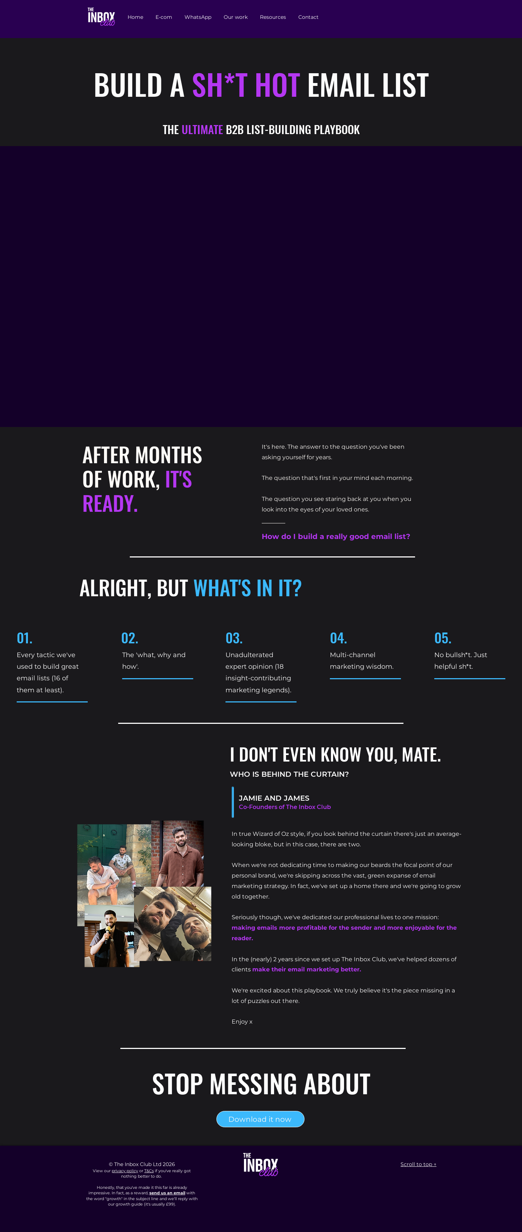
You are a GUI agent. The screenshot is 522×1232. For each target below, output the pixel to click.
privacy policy (125, 1170)
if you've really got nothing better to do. (156, 1173)
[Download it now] (260, 1119)
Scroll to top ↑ (418, 1164)
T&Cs (149, 1170)
